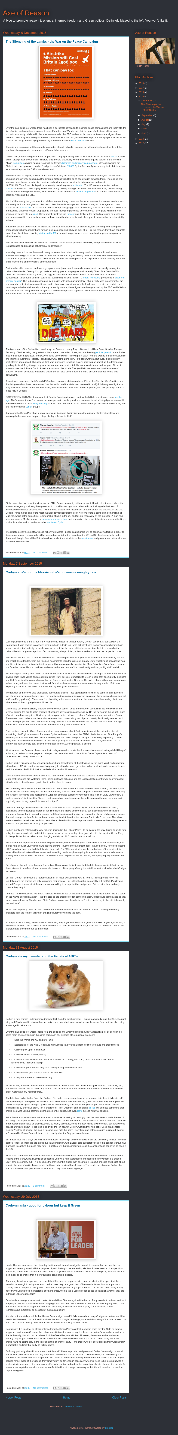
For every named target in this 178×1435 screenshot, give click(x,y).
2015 (142, 96)
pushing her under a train (54, 519)
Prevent (70, 214)
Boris (79, 1111)
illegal (114, 156)
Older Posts (119, 1397)
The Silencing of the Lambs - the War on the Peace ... (152, 107)
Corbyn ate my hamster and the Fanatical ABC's (42, 956)
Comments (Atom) (73, 1406)
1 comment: (39, 1185)
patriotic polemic (103, 352)
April (144, 133)
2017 (142, 87)
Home (66, 1397)
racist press (87, 538)
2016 (142, 92)
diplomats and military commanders (79, 163)
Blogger (109, 1428)
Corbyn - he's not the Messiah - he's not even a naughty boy (51, 572)
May (144, 128)
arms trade (25, 207)
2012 (142, 143)
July (144, 124)
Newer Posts (13, 1397)
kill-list (91, 1107)
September (147, 115)
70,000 (71, 166)
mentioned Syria (55, 522)
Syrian (29, 406)
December (147, 100)
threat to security (91, 277)
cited (35, 214)
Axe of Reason (26, 13)
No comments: (40, 552)
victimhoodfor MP (48, 233)
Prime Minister (78, 140)
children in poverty (85, 191)
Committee (18, 163)
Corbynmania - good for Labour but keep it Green (43, 1205)
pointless (10, 188)
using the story (39, 403)
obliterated (77, 185)
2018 (142, 83)
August (145, 120)
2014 (142, 138)
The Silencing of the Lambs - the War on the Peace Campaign (52, 41)
